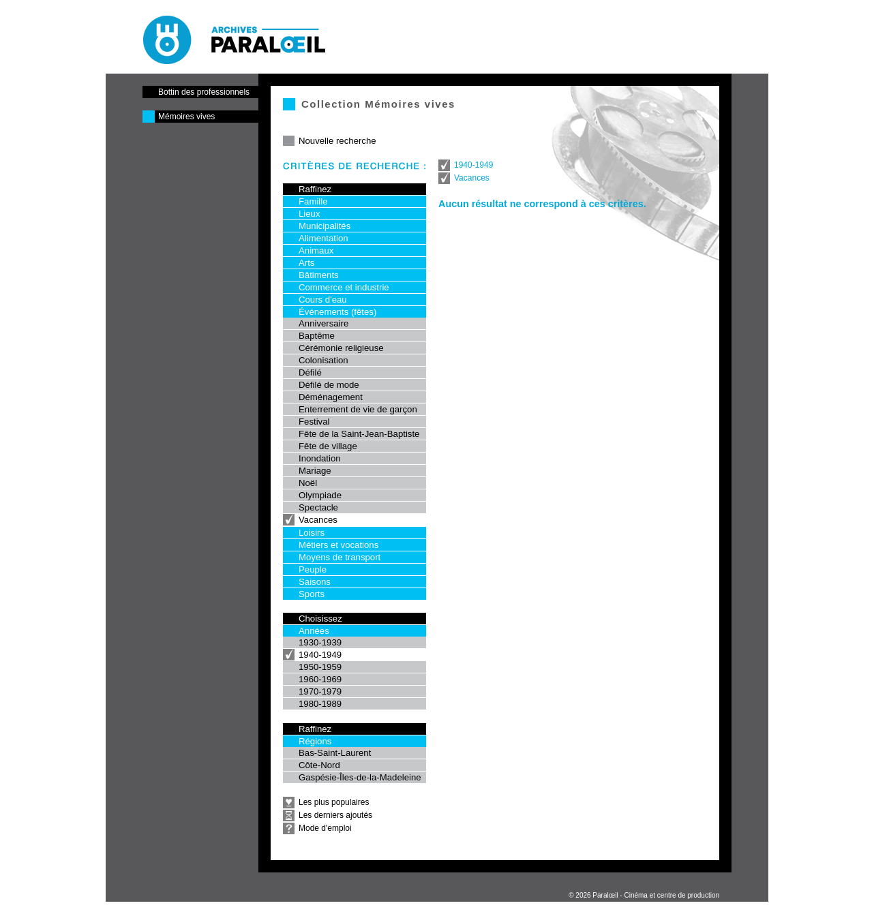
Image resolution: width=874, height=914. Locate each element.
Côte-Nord (319, 765)
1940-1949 (320, 655)
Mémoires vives (186, 116)
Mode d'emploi (325, 828)
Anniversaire (323, 323)
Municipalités (324, 226)
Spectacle (318, 507)
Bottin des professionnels (204, 92)
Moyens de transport (339, 557)
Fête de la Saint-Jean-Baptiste (359, 434)
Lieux (309, 214)
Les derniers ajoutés (335, 815)
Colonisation (323, 360)
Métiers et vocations (338, 545)
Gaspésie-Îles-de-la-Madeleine (360, 777)
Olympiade (320, 495)
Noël (308, 483)
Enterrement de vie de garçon (358, 409)
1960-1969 (320, 679)
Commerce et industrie (344, 287)
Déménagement (331, 397)
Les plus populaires (334, 802)
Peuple (313, 569)
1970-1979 (320, 691)
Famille (313, 201)
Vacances (318, 520)
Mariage (315, 471)
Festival (314, 421)
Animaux (316, 250)
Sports (312, 594)
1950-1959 (320, 667)
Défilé (310, 372)
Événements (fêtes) (337, 312)
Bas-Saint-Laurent (335, 753)
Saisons (315, 582)
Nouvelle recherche (337, 141)
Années (314, 631)
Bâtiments (319, 275)
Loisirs (312, 533)
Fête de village (328, 446)
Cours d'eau (323, 299)
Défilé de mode (329, 385)
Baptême (317, 336)
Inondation (320, 458)
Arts (306, 263)
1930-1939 (320, 642)
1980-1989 (320, 704)
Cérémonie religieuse (341, 348)
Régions (315, 741)
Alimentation (323, 238)
